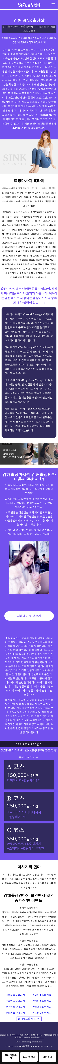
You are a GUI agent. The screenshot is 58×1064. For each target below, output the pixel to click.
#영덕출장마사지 (42, 1007)
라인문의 (47, 1056)
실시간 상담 (29, 1056)
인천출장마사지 (22, 1037)
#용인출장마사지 (15, 1001)
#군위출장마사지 (15, 1007)
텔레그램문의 (11, 1057)
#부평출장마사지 (15, 995)
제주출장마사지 (37, 1037)
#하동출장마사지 (15, 1012)
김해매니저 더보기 (29, 615)
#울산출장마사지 (42, 995)
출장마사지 (15, 1035)
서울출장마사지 (51, 1035)
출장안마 (4, 1035)
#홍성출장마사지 (42, 1012)
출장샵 (39, 1035)
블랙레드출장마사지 (29, 1018)
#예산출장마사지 (42, 1001)
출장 (33, 1035)
